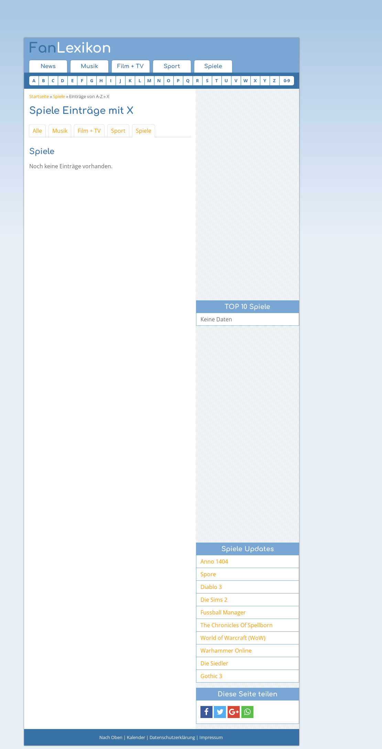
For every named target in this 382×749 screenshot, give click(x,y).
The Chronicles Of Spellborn (236, 625)
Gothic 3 (211, 676)
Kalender (136, 737)
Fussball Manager (223, 612)
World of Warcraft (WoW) (232, 638)
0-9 (287, 80)
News (48, 66)
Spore (208, 574)
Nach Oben (110, 737)
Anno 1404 (214, 561)
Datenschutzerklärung (172, 737)
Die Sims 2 (213, 599)
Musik (89, 66)
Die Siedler (214, 663)
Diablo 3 (211, 587)
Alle (37, 131)
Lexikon (70, 48)
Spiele (213, 66)
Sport (172, 66)
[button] (206, 712)
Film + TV (130, 66)
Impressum (211, 737)
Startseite (39, 96)
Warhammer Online (226, 650)
